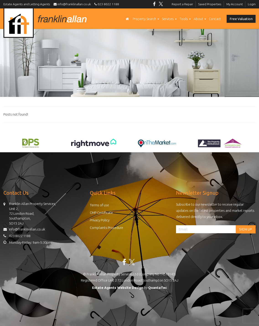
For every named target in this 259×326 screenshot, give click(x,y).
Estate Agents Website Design (117, 288)
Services (169, 19)
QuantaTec (157, 288)
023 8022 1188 (106, 4)
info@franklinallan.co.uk (73, 4)
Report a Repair (182, 4)
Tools (185, 19)
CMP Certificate (101, 213)
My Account (234, 4)
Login (252, 4)
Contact (215, 19)
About (200, 19)
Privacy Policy (99, 220)
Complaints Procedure (106, 228)
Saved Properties (209, 4)
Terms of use (99, 205)
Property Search (146, 19)
